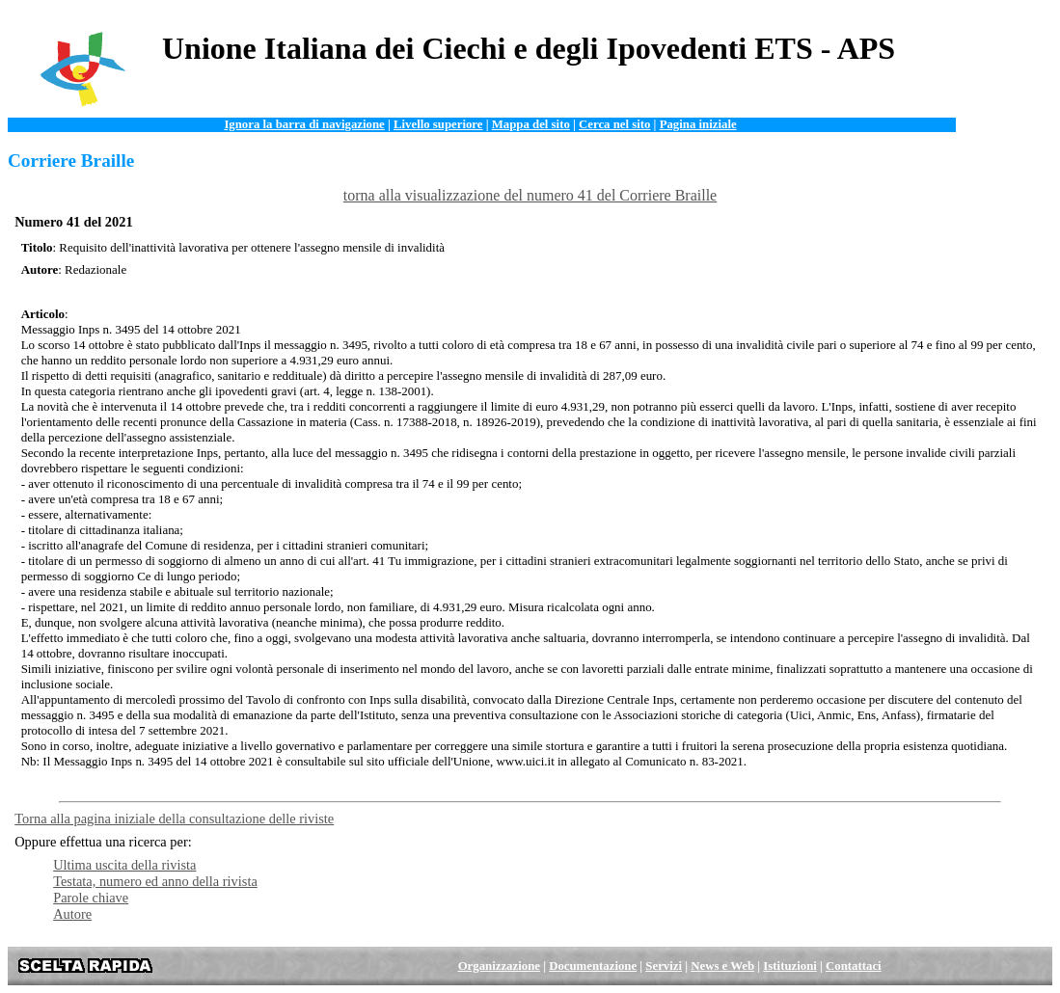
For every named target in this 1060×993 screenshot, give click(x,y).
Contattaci (854, 966)
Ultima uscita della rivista (124, 864)
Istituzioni (789, 966)
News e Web (722, 966)
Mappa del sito (531, 124)
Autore (72, 914)
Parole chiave (90, 897)
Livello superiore (438, 124)
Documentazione (593, 966)
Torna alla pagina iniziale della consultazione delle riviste (174, 818)
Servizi (663, 966)
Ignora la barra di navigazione (304, 124)
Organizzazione (499, 966)
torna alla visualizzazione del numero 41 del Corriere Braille (530, 195)
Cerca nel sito (614, 124)
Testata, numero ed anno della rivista (155, 881)
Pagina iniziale (698, 124)
